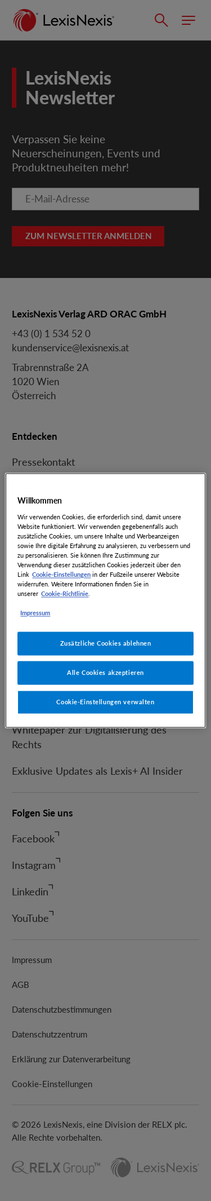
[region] (105, 600)
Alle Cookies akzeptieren (105, 673)
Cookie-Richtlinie (64, 594)
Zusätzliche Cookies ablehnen (105, 643)
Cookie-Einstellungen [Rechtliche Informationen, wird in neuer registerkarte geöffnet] (61, 574)
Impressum (35, 613)
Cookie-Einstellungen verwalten (105, 702)
